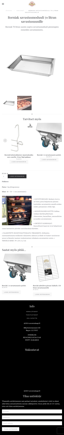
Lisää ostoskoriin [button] (19, 161)
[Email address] (32, 423)
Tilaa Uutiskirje (10, 429)
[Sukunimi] (32, 417)
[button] (3, 4)
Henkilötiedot (32, 311)
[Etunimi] (32, 411)
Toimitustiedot (32, 315)
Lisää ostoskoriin (17, 176)
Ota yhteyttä (32, 318)
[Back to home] (32, 4)
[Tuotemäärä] (4, 176)
